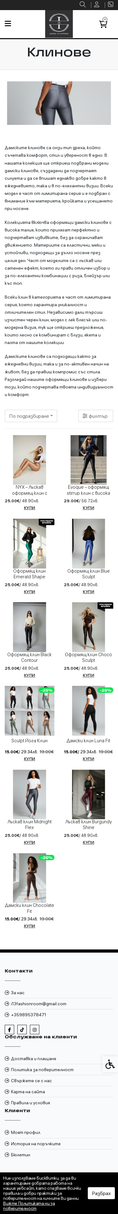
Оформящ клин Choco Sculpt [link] (88, 657)
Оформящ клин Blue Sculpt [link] (88, 574)
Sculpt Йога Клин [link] (29, 741)
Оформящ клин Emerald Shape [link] (29, 574)
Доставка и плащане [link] (33, 1058)
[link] (83, 5)
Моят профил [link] (25, 1132)
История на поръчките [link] (36, 1144)
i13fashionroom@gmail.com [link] (38, 1004)
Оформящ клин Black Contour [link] (29, 657)
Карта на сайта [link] (28, 1091)
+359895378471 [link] (28, 1015)
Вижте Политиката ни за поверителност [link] (29, 1205)
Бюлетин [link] (20, 1155)
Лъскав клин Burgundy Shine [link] (88, 824)
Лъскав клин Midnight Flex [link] (30, 824)
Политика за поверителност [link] (42, 1069)
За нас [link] (18, 992)
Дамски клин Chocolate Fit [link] (29, 908)
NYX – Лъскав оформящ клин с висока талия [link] (29, 493)
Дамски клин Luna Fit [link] (88, 741)
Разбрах (101, 1193)
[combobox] (31, 416)
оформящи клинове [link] (66, 379)
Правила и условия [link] (30, 1103)
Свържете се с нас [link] (31, 1080)
